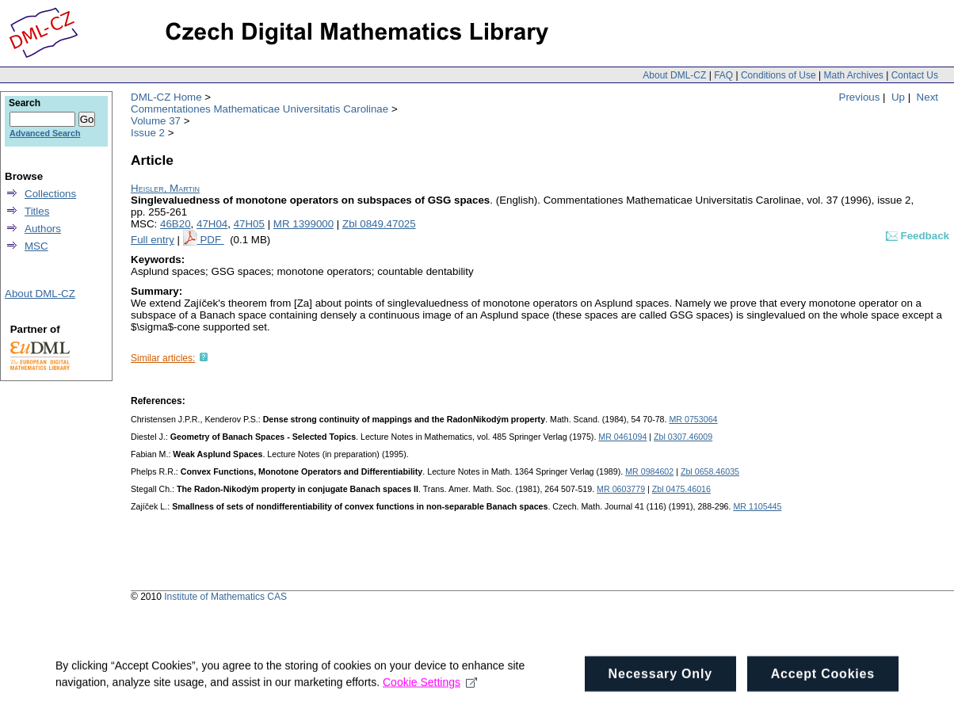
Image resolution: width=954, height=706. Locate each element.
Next (927, 97)
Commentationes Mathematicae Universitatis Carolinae (259, 109)
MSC (36, 246)
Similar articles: (163, 358)
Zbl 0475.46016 (681, 489)
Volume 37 (156, 121)
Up (898, 97)
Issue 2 (148, 133)
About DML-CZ (674, 75)
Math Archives (853, 75)
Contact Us (914, 75)
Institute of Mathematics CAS (225, 596)
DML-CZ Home (166, 97)
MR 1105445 (757, 506)
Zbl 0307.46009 (683, 436)
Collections (50, 194)
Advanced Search (45, 133)
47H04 (212, 224)
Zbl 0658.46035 (710, 471)
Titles (37, 211)
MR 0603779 (621, 489)
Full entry (152, 240)
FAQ (723, 75)
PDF (211, 240)
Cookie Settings (430, 686)
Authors (43, 229)
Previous (859, 97)
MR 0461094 (622, 436)
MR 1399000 (303, 224)
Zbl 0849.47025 (379, 224)
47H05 (249, 224)
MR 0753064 (693, 419)
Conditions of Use (778, 75)
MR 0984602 (649, 471)
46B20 (175, 224)
